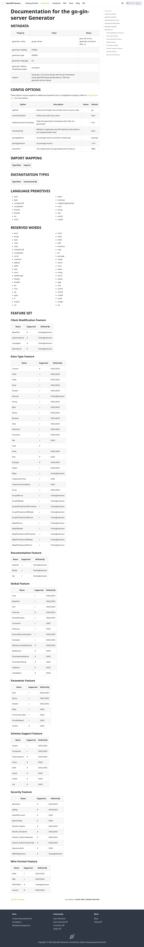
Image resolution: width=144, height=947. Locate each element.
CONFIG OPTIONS (110, 14)
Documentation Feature (114, 39)
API (83, 3)
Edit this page (17, 899)
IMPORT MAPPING (111, 17)
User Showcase (59, 918)
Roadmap (56, 3)
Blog (78, 3)
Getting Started (31, 3)
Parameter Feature (112, 45)
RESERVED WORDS (111, 27)
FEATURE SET (109, 30)
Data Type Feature (112, 36)
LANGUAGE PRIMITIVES (112, 23)
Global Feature (111, 42)
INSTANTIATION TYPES (112, 20)
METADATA (108, 11)
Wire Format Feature (113, 55)
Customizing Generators (22, 918)
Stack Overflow (60, 922)
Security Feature (111, 51)
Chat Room (58, 925)
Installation (16, 922)
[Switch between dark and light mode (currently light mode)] (122, 3)
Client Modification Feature (115, 33)
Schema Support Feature (114, 48)
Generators (45, 3)
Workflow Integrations (21, 925)
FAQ (64, 3)
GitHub (98, 922)
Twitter (57, 929)
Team (71, 3)
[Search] (134, 3)
